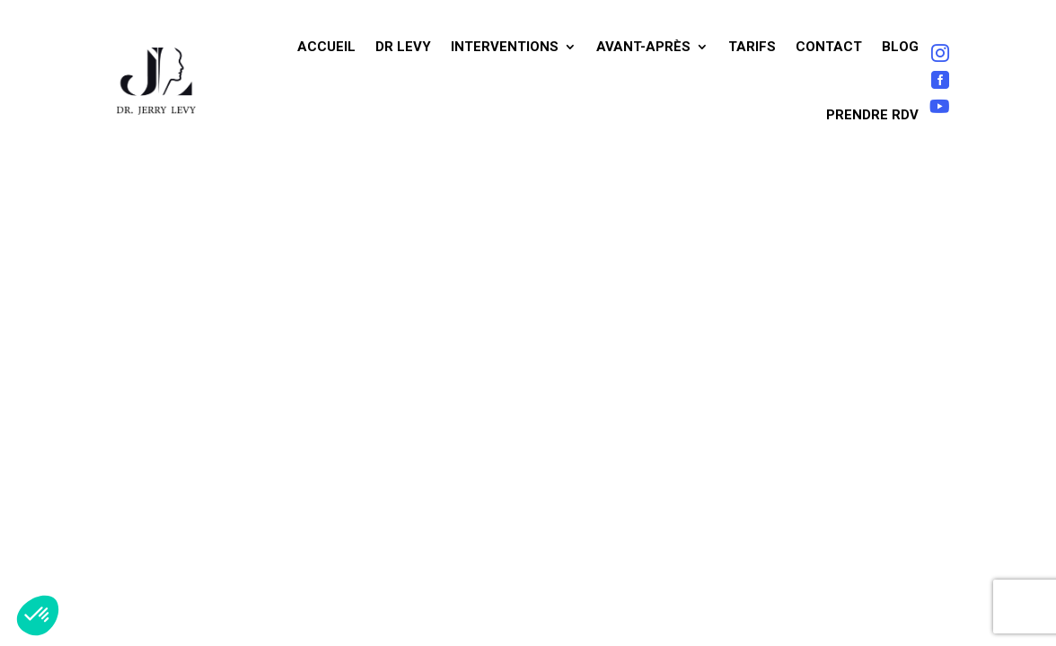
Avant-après (643, 47)
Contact (829, 47)
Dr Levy (403, 47)
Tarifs (752, 47)
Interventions (505, 47)
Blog (900, 47)
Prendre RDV (872, 115)
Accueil (326, 47)
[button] (37, 615)
